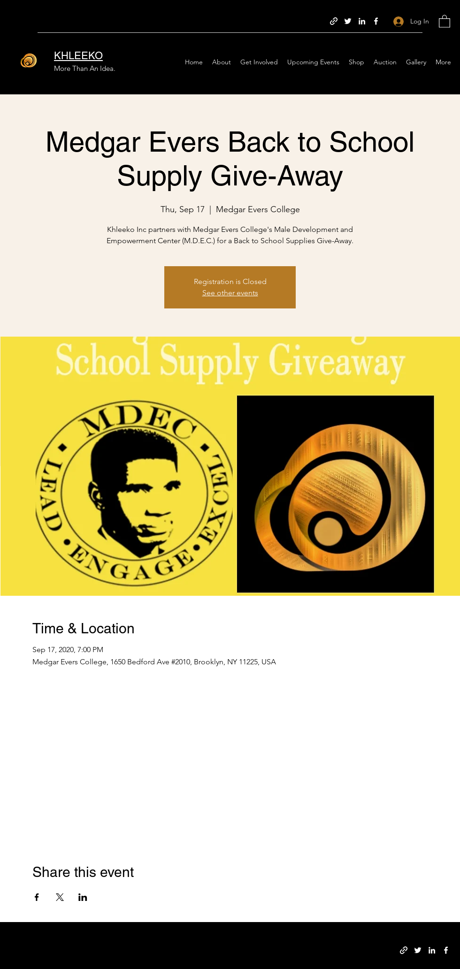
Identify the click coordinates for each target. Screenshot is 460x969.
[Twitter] (348, 21)
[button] (444, 21)
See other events (230, 292)
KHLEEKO (78, 56)
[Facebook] (376, 21)
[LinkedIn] (362, 21)
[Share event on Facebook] (36, 897)
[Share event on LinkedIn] (82, 897)
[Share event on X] (59, 897)
